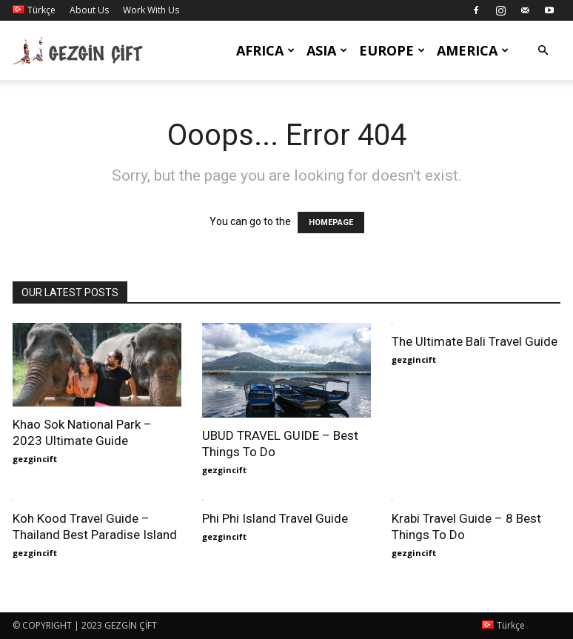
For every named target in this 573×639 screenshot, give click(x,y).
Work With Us (151, 10)
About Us (89, 10)
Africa (265, 50)
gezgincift (35, 458)
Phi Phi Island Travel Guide (275, 518)
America (473, 50)
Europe (392, 50)
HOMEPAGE (331, 222)
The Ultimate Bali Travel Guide (474, 341)
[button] (542, 51)
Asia (326, 50)
